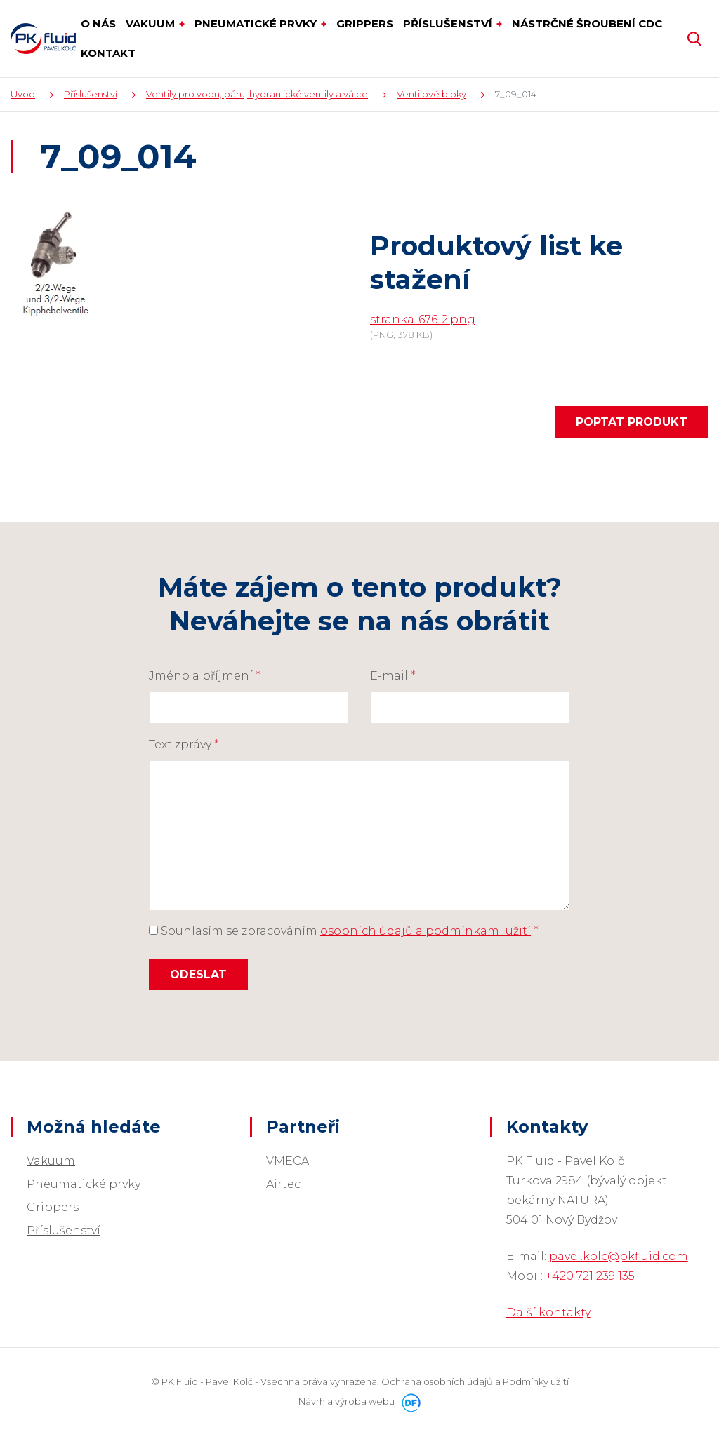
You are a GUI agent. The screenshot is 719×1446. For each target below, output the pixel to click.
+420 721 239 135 (590, 1276)
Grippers (53, 1207)
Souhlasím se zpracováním (344, 931)
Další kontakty (548, 1312)
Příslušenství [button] (449, 23)
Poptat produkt (631, 421)
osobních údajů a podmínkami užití (425, 931)
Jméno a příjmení (204, 675)
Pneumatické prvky (83, 1184)
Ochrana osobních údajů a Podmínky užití (475, 1381)
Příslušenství (63, 1230)
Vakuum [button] (152, 23)
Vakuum (51, 1161)
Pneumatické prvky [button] (256, 23)
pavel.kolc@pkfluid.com (618, 1256)
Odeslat (198, 974)
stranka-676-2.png (422, 319)
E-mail (393, 675)
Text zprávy (184, 744)
